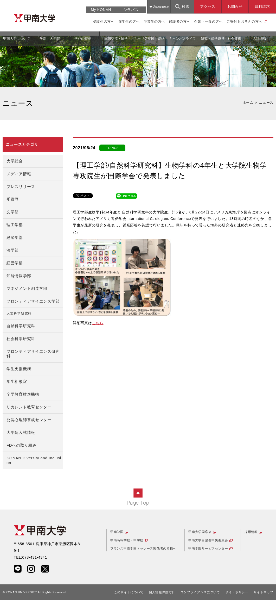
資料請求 (262, 6)
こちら (97, 323)
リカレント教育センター (29, 407)
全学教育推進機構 (23, 394)
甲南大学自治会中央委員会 (208, 540)
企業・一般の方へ (208, 21)
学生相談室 (17, 381)
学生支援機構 (19, 369)
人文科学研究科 (19, 313)
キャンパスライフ (182, 39)
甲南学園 (117, 532)
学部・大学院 (50, 39)
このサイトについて (129, 592)
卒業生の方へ (154, 21)
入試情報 (259, 39)
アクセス (207, 6)
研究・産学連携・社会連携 (221, 39)
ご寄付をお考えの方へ (244, 21)
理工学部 (15, 225)
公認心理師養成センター (29, 420)
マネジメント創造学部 (27, 288)
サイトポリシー (236, 592)
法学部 (13, 250)
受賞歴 (13, 199)
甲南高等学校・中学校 (126, 540)
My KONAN (101, 10)
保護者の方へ (179, 21)
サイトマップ (263, 592)
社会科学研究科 (21, 338)
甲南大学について (16, 39)
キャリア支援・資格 (149, 39)
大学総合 (15, 161)
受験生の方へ (103, 21)
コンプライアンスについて (200, 592)
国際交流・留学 (116, 39)
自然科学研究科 (21, 326)
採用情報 (251, 532)
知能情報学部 (19, 275)
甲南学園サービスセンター (208, 548)
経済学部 (15, 237)
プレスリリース (21, 186)
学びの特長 (82, 39)
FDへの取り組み (22, 445)
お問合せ (235, 6)
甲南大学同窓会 (199, 532)
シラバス (131, 10)
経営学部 (15, 263)
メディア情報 (19, 174)
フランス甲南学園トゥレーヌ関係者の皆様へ (143, 548)
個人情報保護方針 (162, 592)
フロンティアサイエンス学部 (33, 301)
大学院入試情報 (21, 432)
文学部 (13, 212)
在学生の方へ (129, 21)
